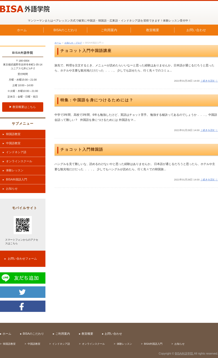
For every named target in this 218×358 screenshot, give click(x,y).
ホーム (22, 30)
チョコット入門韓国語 (81, 149)
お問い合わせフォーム (22, 258)
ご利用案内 (109, 30)
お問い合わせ (196, 30)
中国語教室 (13, 143)
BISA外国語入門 (16, 179)
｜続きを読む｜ (209, 80)
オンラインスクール (19, 161)
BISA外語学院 (184, 353)
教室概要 (152, 30)
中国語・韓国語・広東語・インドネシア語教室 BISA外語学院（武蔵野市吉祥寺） (25, 8)
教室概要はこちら (24, 106)
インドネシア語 (16, 152)
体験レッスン (14, 170)
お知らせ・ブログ (73, 43)
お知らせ (12, 188)
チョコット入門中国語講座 (86, 50)
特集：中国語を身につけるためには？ (96, 100)
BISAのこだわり (65, 30)
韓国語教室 (13, 134)
